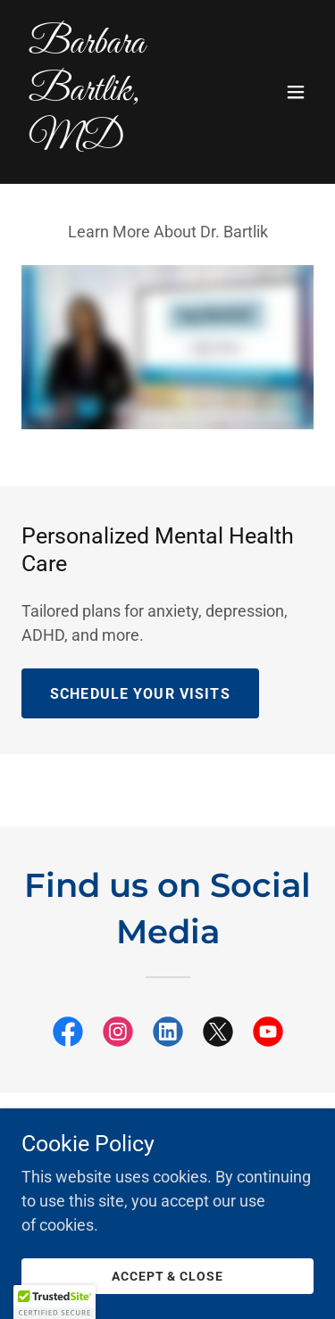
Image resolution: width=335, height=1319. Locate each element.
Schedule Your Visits (140, 693)
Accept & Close (168, 1276)
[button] (296, 92)
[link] (124, 141)
